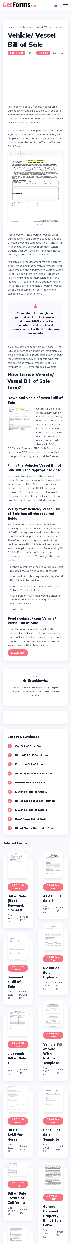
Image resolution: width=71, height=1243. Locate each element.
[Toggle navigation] (65, 5)
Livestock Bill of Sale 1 (31, 791)
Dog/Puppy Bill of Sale (30, 819)
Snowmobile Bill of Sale (17, 982)
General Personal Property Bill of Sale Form (52, 1215)
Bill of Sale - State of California (17, 1198)
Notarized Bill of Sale (30, 782)
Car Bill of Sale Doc (28, 746)
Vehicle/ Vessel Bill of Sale (33, 773)
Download (17, 652)
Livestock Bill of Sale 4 (31, 809)
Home (11, 27)
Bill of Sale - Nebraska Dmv (34, 828)
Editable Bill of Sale (29, 764)
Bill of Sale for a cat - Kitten (35, 800)
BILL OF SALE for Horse (31, 755)
